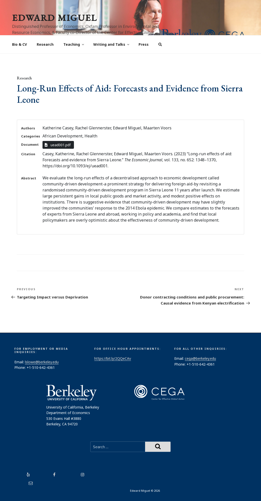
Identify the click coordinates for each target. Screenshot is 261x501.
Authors (28, 128)
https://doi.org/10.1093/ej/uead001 (75, 166)
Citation (28, 154)
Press (144, 44)
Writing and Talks (111, 44)
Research (45, 44)
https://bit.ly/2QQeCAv (112, 358)
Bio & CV (19, 44)
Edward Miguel (54, 18)
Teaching (74, 44)
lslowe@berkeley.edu (42, 362)
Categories (30, 136)
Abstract (28, 178)
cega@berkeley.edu (200, 358)
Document (30, 144)
